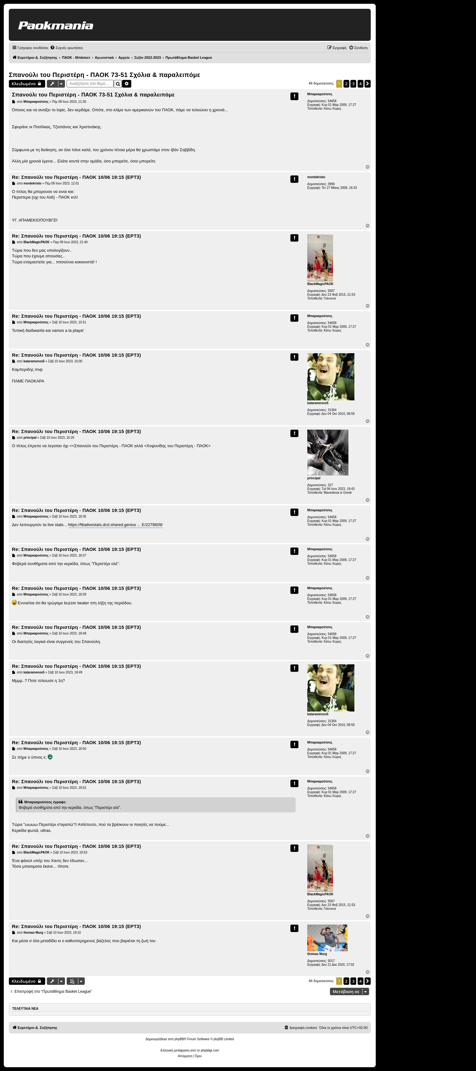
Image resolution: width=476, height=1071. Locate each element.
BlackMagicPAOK (320, 284)
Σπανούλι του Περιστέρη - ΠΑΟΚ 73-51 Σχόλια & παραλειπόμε (104, 74)
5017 (331, 961)
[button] (367, 83)
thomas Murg (317, 954)
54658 (332, 101)
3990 (331, 184)
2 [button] (346, 83)
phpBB (179, 1039)
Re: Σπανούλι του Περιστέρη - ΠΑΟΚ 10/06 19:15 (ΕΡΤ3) (76, 177)
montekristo (316, 177)
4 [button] (360, 83)
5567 (331, 291)
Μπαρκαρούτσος (319, 94)
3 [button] (353, 83)
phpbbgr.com (210, 1050)
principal (313, 478)
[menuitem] (66, 48)
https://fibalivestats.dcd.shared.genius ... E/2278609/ (115, 524)
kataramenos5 (317, 403)
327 (330, 485)
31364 (332, 410)
